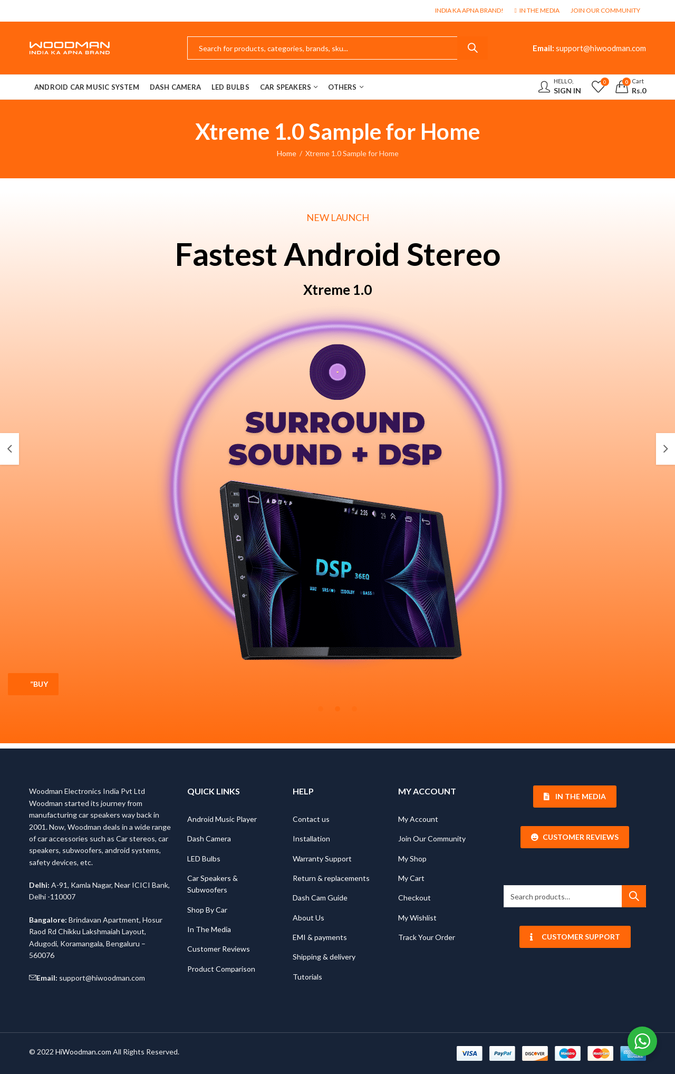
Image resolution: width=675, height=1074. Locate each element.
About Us (308, 917)
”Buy (39, 683)
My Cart (411, 878)
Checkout (414, 897)
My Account (418, 818)
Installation (311, 838)
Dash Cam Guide (320, 897)
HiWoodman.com (83, 1051)
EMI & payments (320, 937)
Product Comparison (221, 968)
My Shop (412, 858)
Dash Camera (209, 838)
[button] (9, 449)
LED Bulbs (203, 858)
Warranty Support (322, 858)
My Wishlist (417, 917)
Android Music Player (222, 818)
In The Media (209, 929)
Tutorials (307, 976)
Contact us (311, 818)
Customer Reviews (218, 948)
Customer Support (575, 936)
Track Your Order (426, 937)
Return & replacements (331, 878)
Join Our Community (432, 838)
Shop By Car (207, 909)
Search (472, 48)
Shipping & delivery (324, 956)
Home (286, 153)
